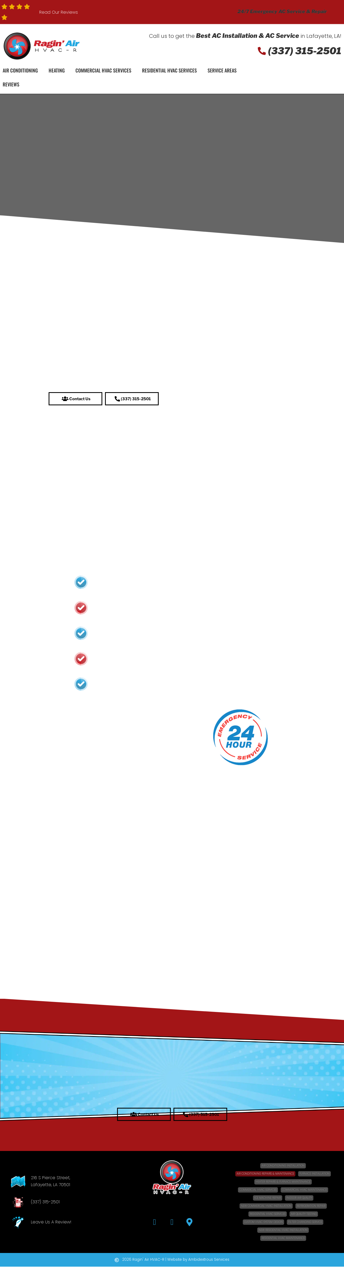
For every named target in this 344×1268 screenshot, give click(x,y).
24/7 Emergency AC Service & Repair (282, 11)
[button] (75, 399)
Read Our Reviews (58, 12)
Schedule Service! (308, 79)
